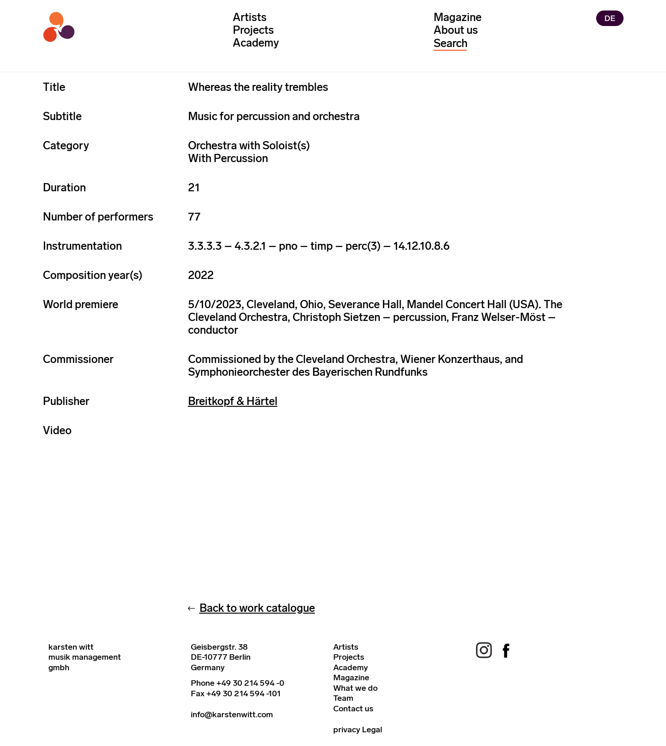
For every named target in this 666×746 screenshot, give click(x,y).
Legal (372, 730)
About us (456, 30)
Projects (253, 30)
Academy (256, 42)
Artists (250, 17)
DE (609, 18)
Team (343, 698)
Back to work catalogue (257, 608)
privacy (346, 730)
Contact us (353, 709)
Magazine (458, 17)
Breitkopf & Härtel (233, 401)
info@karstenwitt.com (232, 714)
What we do (355, 688)
